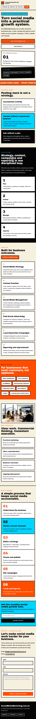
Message (5, 674)
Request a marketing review (18, 693)
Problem (4, 7)
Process (20, 7)
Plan (26, 7)
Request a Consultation (10, 257)
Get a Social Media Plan (18, 41)
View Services (18, 46)
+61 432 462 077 (10, 654)
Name (4, 659)
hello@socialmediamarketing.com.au (15, 651)
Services (12, 7)
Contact (20, 714)
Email (4, 667)
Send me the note (18, 620)
